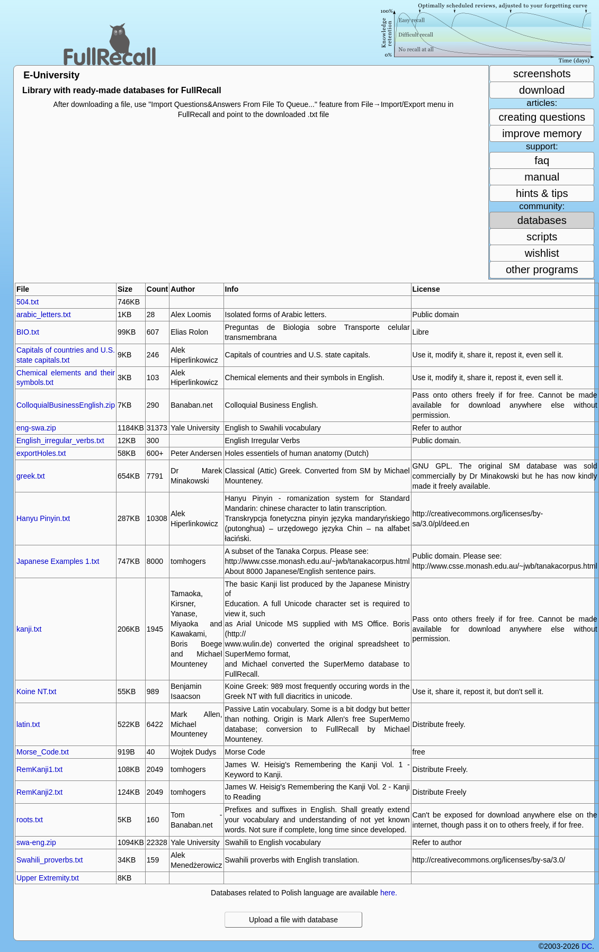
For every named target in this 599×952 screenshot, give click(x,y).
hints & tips (542, 193)
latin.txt (28, 724)
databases (542, 220)
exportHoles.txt (41, 453)
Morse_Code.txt (42, 752)
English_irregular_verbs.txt (60, 440)
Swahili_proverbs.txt (49, 860)
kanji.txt (28, 629)
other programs (542, 269)
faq (541, 160)
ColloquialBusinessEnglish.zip (65, 405)
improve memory (542, 133)
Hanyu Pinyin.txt (43, 518)
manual (541, 177)
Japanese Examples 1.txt (57, 561)
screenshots (542, 73)
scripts (541, 237)
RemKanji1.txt (39, 769)
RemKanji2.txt (39, 792)
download (542, 90)
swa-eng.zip (36, 842)
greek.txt (30, 476)
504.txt (27, 302)
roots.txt (29, 819)
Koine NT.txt (36, 691)
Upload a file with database (293, 919)
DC (587, 946)
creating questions (541, 117)
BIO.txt (27, 332)
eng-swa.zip (36, 428)
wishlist (542, 253)
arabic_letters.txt (43, 314)
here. (388, 892)
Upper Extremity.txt (47, 878)
